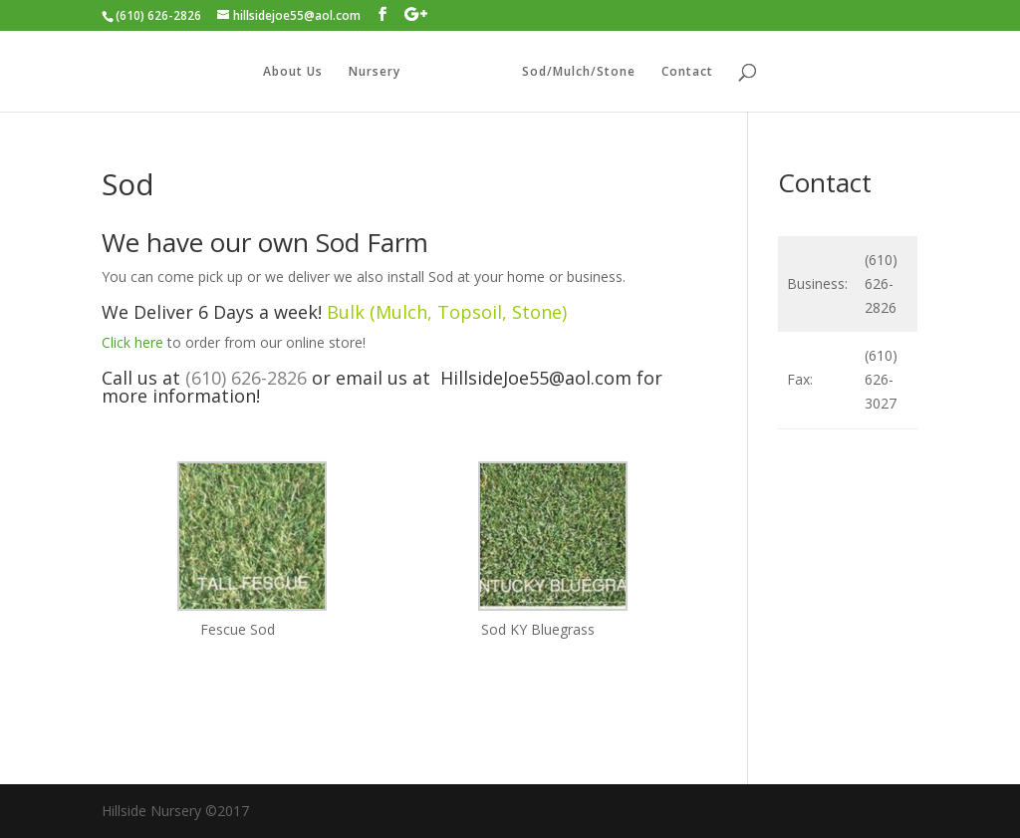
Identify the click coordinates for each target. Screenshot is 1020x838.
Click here (132, 342)
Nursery (374, 72)
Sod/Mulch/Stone (579, 72)
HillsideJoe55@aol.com (536, 378)
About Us (293, 72)
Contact (687, 72)
